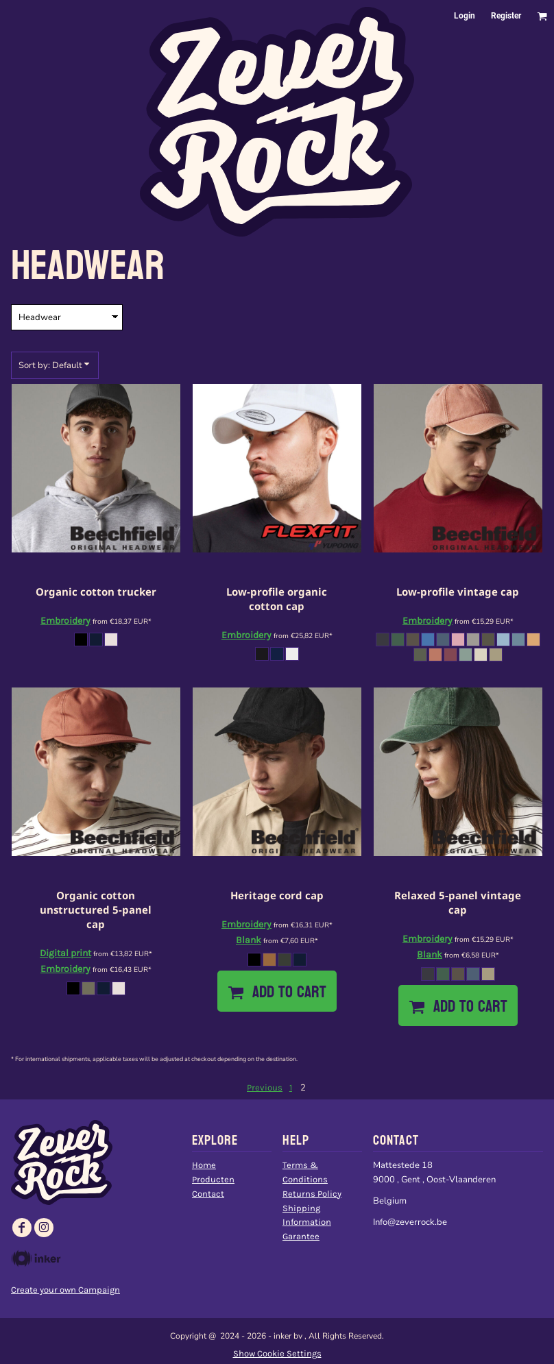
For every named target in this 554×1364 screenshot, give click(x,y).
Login (464, 16)
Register (506, 16)
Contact (208, 1194)
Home (204, 1165)
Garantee (301, 1236)
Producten (213, 1179)
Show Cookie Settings (277, 1353)
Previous (264, 1087)
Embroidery (65, 620)
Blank (248, 940)
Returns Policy (311, 1194)
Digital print (65, 953)
